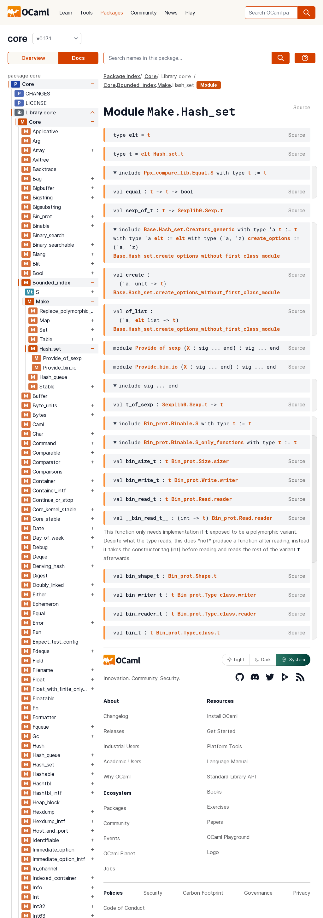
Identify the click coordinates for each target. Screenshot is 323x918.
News (171, 12)
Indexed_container (54, 878)
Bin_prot (42, 216)
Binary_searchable (53, 245)
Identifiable (45, 840)
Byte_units (44, 405)
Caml (38, 424)
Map (44, 320)
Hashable (43, 774)
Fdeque (41, 651)
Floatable (43, 698)
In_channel (44, 868)
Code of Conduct (124, 908)
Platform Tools (224, 746)
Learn (65, 12)
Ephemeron (45, 604)
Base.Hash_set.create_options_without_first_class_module (196, 255)
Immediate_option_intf (58, 859)
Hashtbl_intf (47, 793)
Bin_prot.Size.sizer (200, 461)
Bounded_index (51, 282)
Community (144, 12)
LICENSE (36, 103)
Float (38, 679)
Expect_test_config (55, 642)
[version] (56, 38)
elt (145, 153)
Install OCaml (222, 716)
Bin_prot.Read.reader (201, 499)
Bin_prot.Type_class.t (188, 632)
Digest (40, 575)
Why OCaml (117, 776)
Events (111, 838)
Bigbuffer (43, 188)
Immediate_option (53, 849)
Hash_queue (53, 377)
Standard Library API (231, 776)
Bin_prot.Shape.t (192, 575)
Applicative (45, 131)
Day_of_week (48, 538)
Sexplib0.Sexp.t (200, 210)
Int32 (38, 906)
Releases (113, 731)
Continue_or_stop (52, 500)
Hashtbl (41, 783)
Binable (41, 226)
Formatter (44, 717)
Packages (111, 12)
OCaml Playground (228, 837)
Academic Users (122, 761)
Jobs (109, 868)
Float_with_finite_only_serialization (60, 689)
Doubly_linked (48, 585)
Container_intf (49, 490)
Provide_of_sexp (62, 358)
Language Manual (227, 761)
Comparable (46, 453)
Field (38, 660)
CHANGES (38, 93)
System (293, 660)
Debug (40, 547)
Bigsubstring (46, 207)
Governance (258, 893)
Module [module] (208, 85)
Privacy (301, 893)
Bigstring (42, 197)
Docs (78, 58)
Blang (38, 254)
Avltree (40, 160)
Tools (86, 12)
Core (28, 84)
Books (214, 792)
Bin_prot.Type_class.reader (216, 613)
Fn (35, 708)
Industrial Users (121, 746)
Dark (263, 659)
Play (190, 12)
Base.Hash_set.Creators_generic (189, 229)
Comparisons (47, 471)
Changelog (115, 716)
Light (235, 659)
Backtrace (44, 169)
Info (37, 887)
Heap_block (46, 802)
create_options (269, 238)
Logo (213, 852)
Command (44, 443)
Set (43, 330)
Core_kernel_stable (54, 509)
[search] (306, 12)
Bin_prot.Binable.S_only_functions (194, 442)
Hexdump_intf (48, 821)
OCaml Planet (119, 853)
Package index (121, 76)
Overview (33, 58)
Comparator (46, 462)
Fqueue (40, 727)
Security (153, 893)
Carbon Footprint (203, 893)
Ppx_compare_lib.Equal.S (179, 172)
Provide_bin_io (60, 367)
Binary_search (48, 235)
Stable (47, 386)
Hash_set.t (168, 153)
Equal (38, 613)
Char (37, 434)
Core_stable (46, 519)
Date (38, 528)
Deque (39, 557)
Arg (36, 141)
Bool (37, 273)
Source (301, 108)
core (17, 38)
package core (24, 75)
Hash (38, 746)
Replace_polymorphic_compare (68, 311)
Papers (215, 822)
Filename (42, 670)
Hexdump (43, 812)
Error (38, 623)
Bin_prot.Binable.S (171, 423)
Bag (37, 178)
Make (42, 301)
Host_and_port (50, 831)
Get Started (221, 731)
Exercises (218, 807)
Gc (35, 736)
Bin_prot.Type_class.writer (216, 594)
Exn (36, 632)
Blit (36, 264)
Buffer (39, 396)
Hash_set (50, 349)
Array (38, 150)
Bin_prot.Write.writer (206, 480)
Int (35, 897)
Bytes (39, 415)
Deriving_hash (48, 566)
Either (39, 594)
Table (45, 339)
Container (43, 481)
